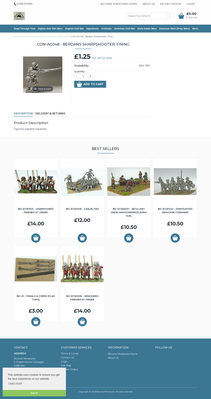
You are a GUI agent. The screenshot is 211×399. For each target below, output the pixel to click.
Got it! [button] (34, 393)
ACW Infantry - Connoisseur (55, 36)
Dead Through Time (24, 28)
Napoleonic (92, 28)
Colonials (106, 28)
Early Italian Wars (147, 28)
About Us (148, 3)
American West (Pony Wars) (174, 28)
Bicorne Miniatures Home (119, 3)
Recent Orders (170, 3)
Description (23, 113)
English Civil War (74, 28)
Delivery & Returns (50, 113)
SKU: (141, 65)
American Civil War (124, 28)
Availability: (81, 65)
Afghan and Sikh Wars (50, 28)
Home (17, 36)
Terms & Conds (69, 353)
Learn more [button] (15, 383)
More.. (195, 28)
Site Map (66, 365)
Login (190, 3)
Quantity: (79, 71)
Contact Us (67, 357)
